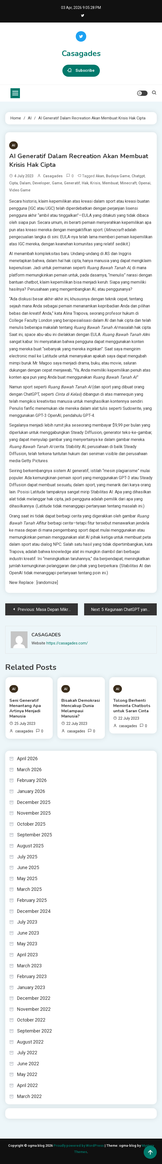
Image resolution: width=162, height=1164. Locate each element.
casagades (53, 176)
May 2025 (27, 878)
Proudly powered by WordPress (79, 1146)
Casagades (81, 53)
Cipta (13, 183)
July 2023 (27, 922)
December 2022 (33, 998)
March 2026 (29, 769)
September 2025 (34, 834)
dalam (25, 183)
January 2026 (31, 791)
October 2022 (31, 1020)
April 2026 (27, 758)
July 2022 (27, 1052)
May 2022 (27, 1074)
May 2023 (27, 943)
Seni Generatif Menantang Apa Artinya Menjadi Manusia (25, 708)
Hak (85, 183)
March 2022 (29, 1096)
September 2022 (34, 1031)
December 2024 (33, 911)
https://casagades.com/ (67, 643)
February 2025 (32, 900)
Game (57, 183)
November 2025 (34, 813)
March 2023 (29, 965)
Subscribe (81, 70)
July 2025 (27, 856)
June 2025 (28, 867)
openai (144, 183)
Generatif (72, 183)
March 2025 (29, 889)
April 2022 (27, 1085)
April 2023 (27, 954)
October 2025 (31, 824)
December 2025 (33, 802)
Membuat (110, 183)
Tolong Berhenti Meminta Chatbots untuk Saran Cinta (131, 706)
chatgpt (138, 176)
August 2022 (30, 1042)
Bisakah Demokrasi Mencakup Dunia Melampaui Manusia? (80, 708)
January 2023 (31, 987)
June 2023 (28, 933)
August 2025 (30, 845)
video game (19, 190)
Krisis (95, 183)
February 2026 (32, 780)
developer (41, 183)
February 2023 (32, 976)
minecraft (128, 183)
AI (13, 145)
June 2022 (28, 1063)
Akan (100, 176)
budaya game (118, 176)
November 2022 (34, 1009)
